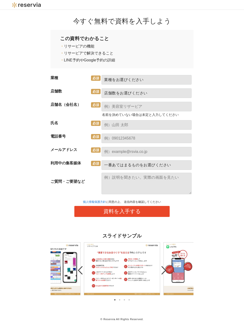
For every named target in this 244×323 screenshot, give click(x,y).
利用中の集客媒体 (66, 163)
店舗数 (56, 91)
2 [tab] (119, 299)
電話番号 (58, 136)
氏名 (54, 123)
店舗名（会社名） (66, 104)
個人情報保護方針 (94, 202)
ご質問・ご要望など (68, 181)
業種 (54, 78)
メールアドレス (64, 150)
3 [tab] (124, 299)
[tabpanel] (122, 268)
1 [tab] (114, 299)
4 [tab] (129, 299)
